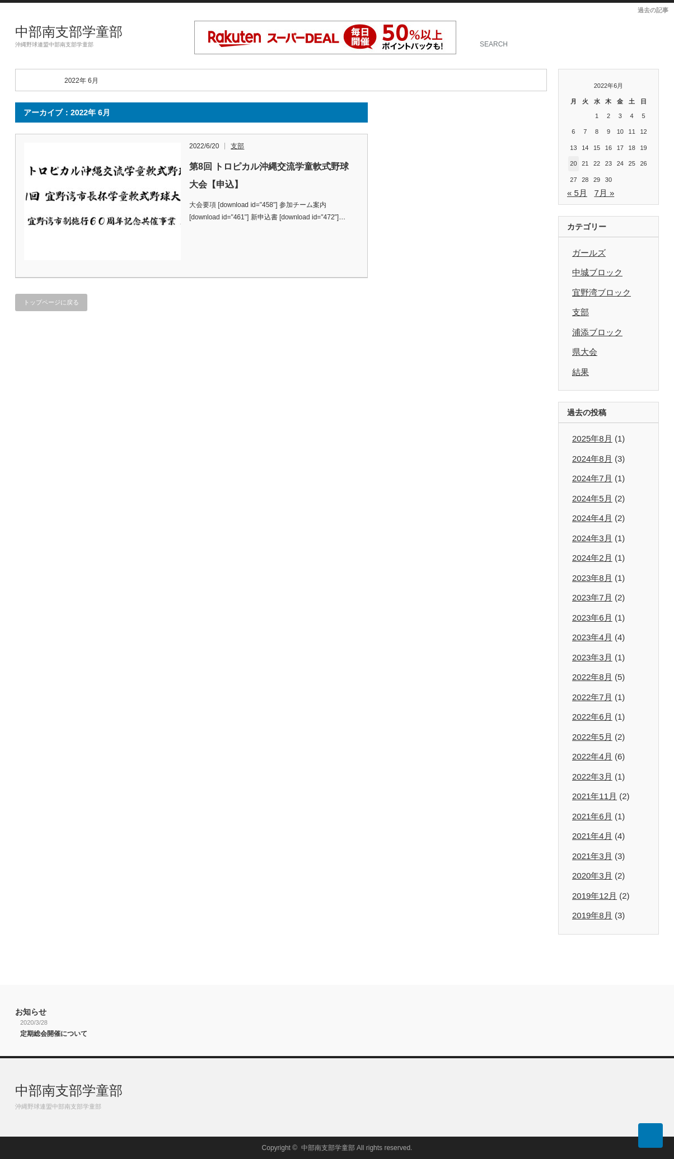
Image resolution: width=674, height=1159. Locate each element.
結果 (580, 372)
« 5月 (577, 193)
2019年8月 (592, 915)
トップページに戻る (51, 302)
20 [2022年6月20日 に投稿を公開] (573, 163)
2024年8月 (592, 458)
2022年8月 (592, 677)
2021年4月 (592, 836)
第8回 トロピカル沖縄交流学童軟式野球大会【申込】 (269, 175)
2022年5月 (592, 737)
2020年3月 (592, 875)
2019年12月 (594, 895)
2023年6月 (592, 617)
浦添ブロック (597, 332)
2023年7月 (592, 597)
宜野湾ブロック (601, 292)
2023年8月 (592, 578)
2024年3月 (592, 538)
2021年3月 (592, 856)
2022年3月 (592, 776)
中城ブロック (597, 272)
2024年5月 (592, 498)
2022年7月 (592, 697)
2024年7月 (592, 478)
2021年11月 (594, 796)
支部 (237, 146)
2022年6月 (592, 716)
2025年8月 (592, 438)
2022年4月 (592, 756)
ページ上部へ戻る (650, 1135)
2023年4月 (592, 637)
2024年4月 (592, 518)
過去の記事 (653, 10)
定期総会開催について (53, 1034)
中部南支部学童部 (69, 31)
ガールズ (589, 252)
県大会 (584, 351)
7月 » (604, 193)
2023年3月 (592, 657)
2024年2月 (592, 557)
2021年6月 (592, 816)
